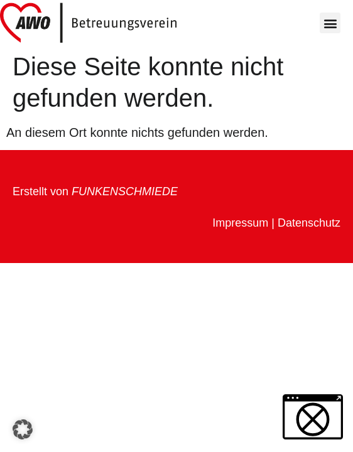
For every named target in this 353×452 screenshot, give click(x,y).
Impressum (240, 223)
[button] (330, 23)
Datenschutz (309, 223)
